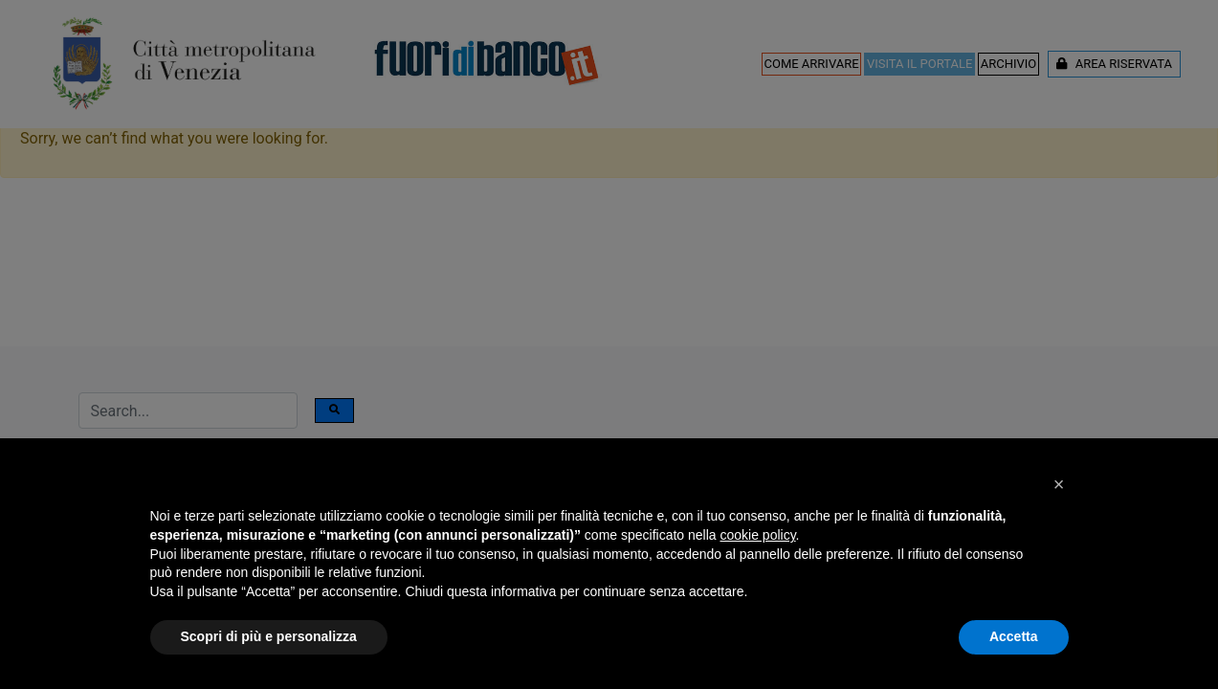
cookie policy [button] (757, 535)
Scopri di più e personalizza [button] (269, 636)
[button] (1059, 484)
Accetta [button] (1013, 636)
